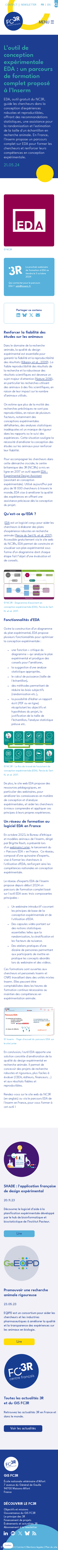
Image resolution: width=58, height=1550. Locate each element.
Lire (19, 1233)
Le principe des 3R (14, 1516)
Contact (20, 1547)
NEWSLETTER (28, 5)
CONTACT (11, 5)
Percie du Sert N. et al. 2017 (33, 535)
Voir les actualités (23, 1428)
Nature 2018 (44, 379)
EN (49, 5)
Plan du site (51, 1547)
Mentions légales (35, 1547)
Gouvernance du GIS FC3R (20, 1513)
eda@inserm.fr (23, 286)
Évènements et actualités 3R (21, 1524)
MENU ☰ (46, 22)
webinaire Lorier (20, 847)
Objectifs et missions (16, 1509)
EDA (7, 522)
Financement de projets (17, 1520)
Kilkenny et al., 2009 (35, 362)
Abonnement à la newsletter (20, 1527)
